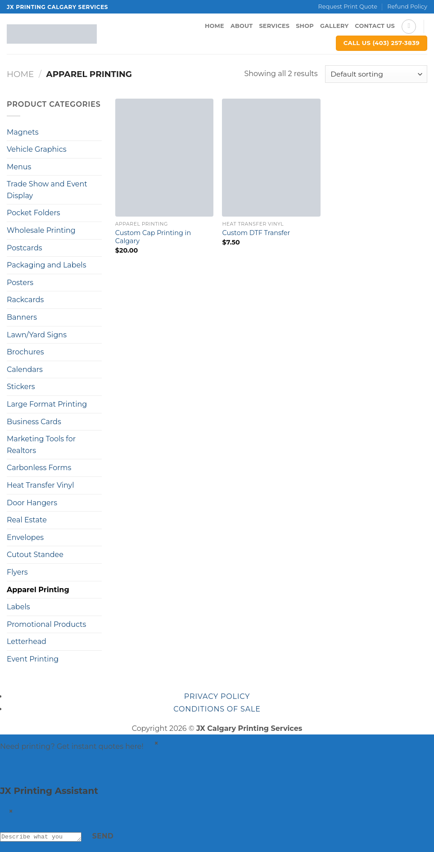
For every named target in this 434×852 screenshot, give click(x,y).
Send (112, 836)
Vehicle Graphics (36, 149)
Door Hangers (32, 503)
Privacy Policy (217, 696)
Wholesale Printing (41, 230)
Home (214, 26)
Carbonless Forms (39, 467)
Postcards (24, 248)
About (242, 26)
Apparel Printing (38, 589)
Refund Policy (407, 6)
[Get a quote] (9, 768)
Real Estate (27, 520)
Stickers (21, 386)
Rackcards (25, 299)
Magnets (22, 132)
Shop (305, 26)
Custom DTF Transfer (256, 233)
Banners (22, 317)
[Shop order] (376, 74)
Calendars (25, 369)
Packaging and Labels (46, 265)
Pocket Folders (33, 212)
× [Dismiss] (156, 743)
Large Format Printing (47, 404)
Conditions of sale (216, 709)
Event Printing (33, 659)
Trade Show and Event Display (47, 190)
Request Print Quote (347, 6)
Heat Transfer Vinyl (40, 485)
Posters (20, 282)
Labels (18, 607)
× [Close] (11, 811)
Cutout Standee (35, 554)
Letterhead (26, 641)
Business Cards (34, 421)
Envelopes (25, 537)
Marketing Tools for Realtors (41, 445)
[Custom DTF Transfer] (271, 157)
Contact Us (375, 26)
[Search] (409, 26)
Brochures (25, 352)
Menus (19, 167)
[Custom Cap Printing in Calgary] (164, 157)
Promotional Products (46, 624)
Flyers (17, 572)
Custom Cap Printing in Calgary (153, 237)
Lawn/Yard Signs (37, 335)
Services (274, 26)
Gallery (334, 26)
